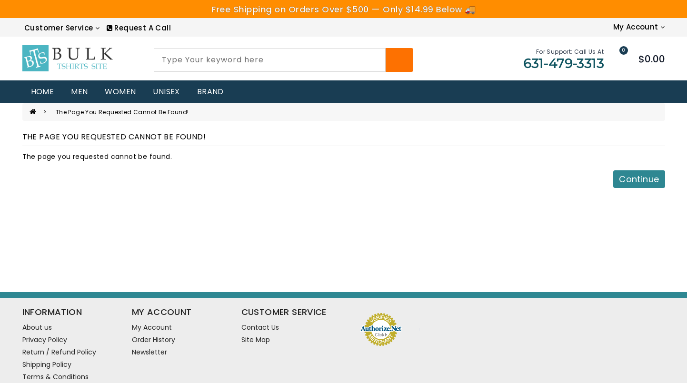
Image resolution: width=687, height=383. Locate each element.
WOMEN (120, 91)
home (42, 91)
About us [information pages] (37, 327)
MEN (79, 91)
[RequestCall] (139, 27)
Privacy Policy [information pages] (44, 339)
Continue (639, 179)
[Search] (399, 60)
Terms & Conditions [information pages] (55, 377)
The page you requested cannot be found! (122, 112)
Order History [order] (153, 339)
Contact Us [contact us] (260, 327)
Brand (210, 91)
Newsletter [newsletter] (149, 352)
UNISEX (166, 91)
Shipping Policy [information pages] (46, 364)
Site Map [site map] (255, 339)
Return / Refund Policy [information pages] (59, 352)
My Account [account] (152, 327)
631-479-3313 (563, 63)
